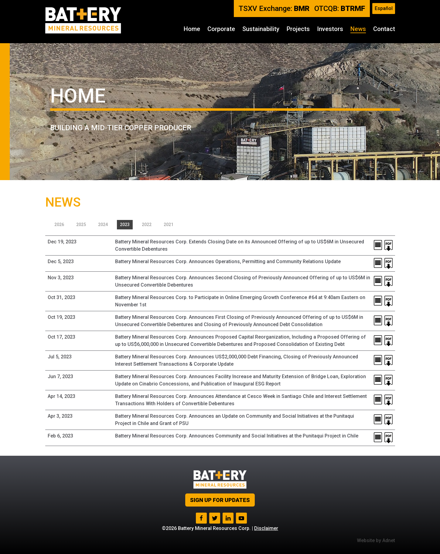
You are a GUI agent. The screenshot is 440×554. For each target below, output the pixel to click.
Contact (384, 29)
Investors (330, 29)
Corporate (221, 29)
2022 (147, 224)
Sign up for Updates (220, 500)
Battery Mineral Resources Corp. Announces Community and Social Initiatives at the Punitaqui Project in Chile (236, 436)
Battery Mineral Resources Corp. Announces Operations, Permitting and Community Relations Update (228, 261)
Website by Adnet (376, 540)
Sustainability (260, 29)
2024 (103, 224)
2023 (125, 224)
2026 (59, 224)
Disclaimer (266, 528)
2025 (81, 224)
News (358, 29)
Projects (298, 29)
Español (384, 8)
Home (192, 29)
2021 (168, 224)
